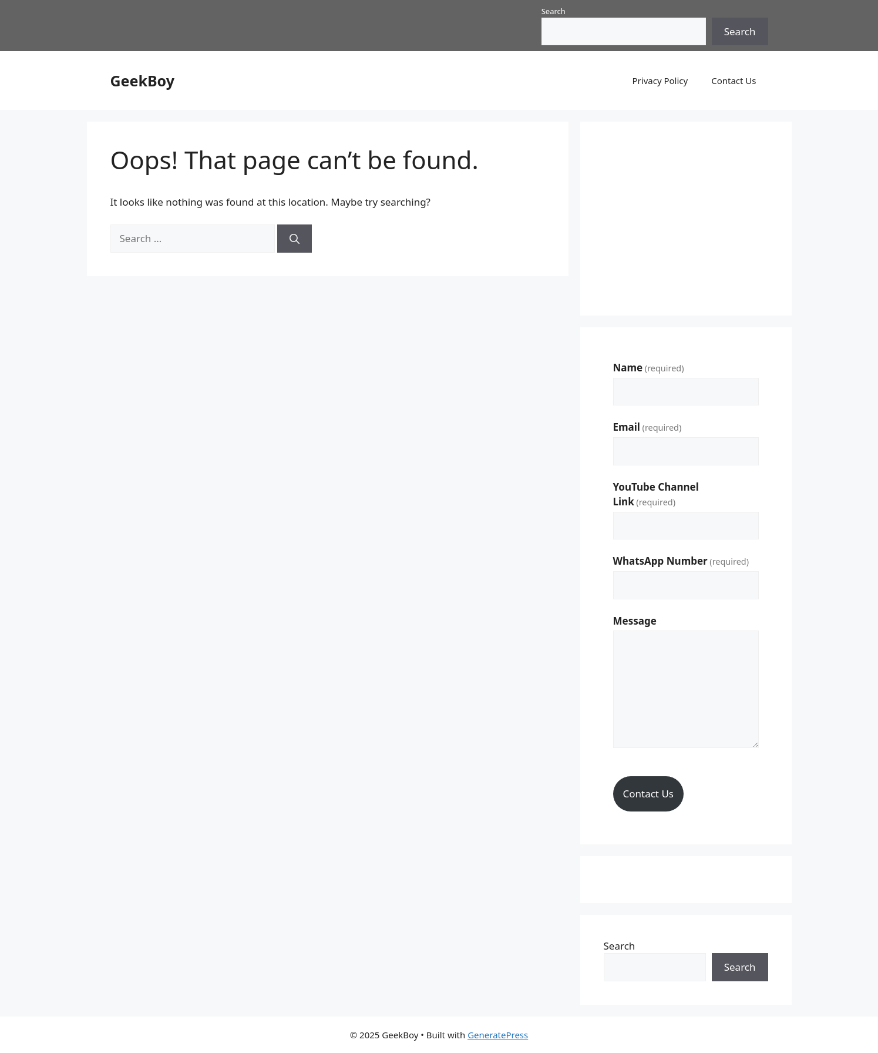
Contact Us (733, 80)
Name (648, 367)
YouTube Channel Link (656, 494)
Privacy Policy (660, 80)
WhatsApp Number (681, 561)
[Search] (294, 238)
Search (553, 11)
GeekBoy (142, 80)
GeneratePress (497, 1035)
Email (647, 427)
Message (635, 621)
